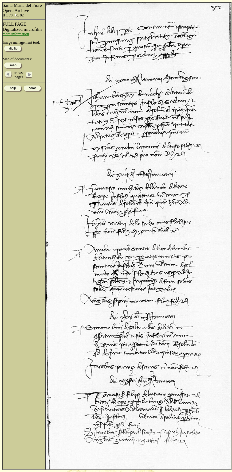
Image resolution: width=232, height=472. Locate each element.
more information (16, 34)
